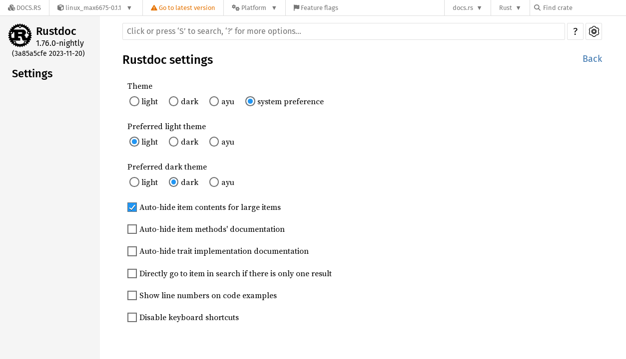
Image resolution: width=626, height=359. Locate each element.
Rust (505, 7)
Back (592, 58)
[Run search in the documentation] (343, 31)
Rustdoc (56, 31)
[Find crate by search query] (584, 7)
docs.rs (463, 7)
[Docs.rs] (24, 7)
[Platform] (254, 7)
